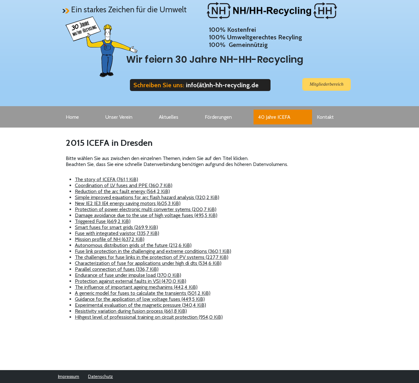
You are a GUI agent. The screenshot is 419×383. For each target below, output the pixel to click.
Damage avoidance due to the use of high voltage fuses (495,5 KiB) (146, 215)
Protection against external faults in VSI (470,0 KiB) (130, 281)
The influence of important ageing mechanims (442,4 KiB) (136, 287)
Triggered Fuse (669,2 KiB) (103, 221)
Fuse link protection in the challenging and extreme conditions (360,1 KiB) (153, 251)
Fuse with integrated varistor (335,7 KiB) (117, 233)
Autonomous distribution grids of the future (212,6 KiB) (133, 245)
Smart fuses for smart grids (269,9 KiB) (116, 227)
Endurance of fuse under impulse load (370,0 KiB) (128, 275)
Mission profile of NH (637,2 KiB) (109, 239)
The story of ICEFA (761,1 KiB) (106, 179)
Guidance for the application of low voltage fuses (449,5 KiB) (140, 299)
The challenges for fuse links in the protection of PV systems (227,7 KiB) (151, 257)
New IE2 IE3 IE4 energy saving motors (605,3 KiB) (128, 203)
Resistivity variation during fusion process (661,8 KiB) (131, 311)
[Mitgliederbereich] (326, 84)
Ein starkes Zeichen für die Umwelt (129, 9)
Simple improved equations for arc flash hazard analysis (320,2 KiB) (147, 197)
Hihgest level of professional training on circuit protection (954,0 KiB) (149, 317)
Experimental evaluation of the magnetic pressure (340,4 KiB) (140, 305)
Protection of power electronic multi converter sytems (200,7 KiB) (145, 209)
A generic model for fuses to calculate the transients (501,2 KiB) (142, 293)
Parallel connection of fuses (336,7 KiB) (117, 269)
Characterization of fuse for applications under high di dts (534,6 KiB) (148, 263)
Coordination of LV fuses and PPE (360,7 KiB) (123, 185)
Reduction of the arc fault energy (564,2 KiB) (122, 191)
